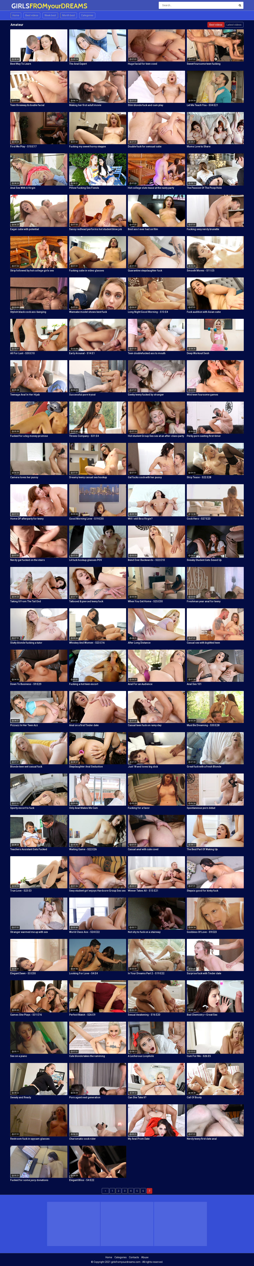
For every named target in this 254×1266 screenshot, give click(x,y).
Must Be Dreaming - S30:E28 (203, 725)
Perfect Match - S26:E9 (82, 1014)
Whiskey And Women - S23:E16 (87, 642)
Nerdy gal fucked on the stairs (27, 560)
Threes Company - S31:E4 (84, 436)
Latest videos (234, 24)
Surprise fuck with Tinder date (204, 973)
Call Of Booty (194, 1097)
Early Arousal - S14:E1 (82, 353)
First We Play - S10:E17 (23, 146)
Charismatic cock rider (82, 1138)
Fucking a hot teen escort (83, 684)
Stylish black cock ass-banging (28, 311)
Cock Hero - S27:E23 (198, 518)
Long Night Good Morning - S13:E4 (148, 311)
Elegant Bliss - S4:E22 (81, 1180)
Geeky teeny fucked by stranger (146, 394)
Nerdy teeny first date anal (202, 1138)
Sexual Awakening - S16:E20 (144, 1014)
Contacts (134, 1257)
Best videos (31, 15)
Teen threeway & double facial (27, 105)
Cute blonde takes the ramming (87, 1056)
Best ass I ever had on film (143, 229)
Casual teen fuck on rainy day (144, 725)
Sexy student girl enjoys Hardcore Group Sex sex (97, 890)
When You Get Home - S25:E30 (145, 601)
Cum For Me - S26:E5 (199, 1056)
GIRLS (20, 6)
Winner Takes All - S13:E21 (143, 890)
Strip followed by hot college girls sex (32, 270)
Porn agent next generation (84, 1097)
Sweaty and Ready (20, 1097)
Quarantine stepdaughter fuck (145, 270)
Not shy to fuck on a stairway (144, 932)
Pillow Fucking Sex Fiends (84, 187)
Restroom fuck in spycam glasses (30, 1138)
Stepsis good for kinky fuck (202, 890)
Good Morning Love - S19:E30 (86, 518)
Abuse (145, 1257)
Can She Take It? (137, 1097)
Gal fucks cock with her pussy (145, 477)
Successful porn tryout (82, 394)
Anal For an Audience (140, 684)
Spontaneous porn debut (201, 808)
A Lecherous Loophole (141, 1056)
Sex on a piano (18, 1056)
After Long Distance (139, 642)
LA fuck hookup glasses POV (85, 560)
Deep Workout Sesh (198, 353)
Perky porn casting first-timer (204, 436)
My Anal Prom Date (139, 1138)
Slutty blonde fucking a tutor (26, 642)
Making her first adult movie (85, 105)
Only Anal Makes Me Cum (83, 808)
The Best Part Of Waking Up (202, 849)
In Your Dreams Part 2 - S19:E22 (146, 973)
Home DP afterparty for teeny (27, 518)
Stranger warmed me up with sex (29, 932)
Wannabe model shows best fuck (88, 311)
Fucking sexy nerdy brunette (203, 229)
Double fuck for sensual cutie (144, 146)
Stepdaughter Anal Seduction (86, 766)
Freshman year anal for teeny (203, 601)
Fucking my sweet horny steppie (87, 146)
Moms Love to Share (198, 146)
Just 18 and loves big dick (143, 766)
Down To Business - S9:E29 (25, 684)
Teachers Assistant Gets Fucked (28, 849)
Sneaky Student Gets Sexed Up (204, 560)
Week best (50, 15)
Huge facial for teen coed (142, 63)
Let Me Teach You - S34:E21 (202, 105)
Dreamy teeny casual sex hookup (88, 477)
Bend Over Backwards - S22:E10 (146, 560)
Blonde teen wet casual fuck (26, 766)
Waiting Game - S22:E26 (83, 849)
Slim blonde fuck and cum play (145, 105)
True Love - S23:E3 (21, 890)
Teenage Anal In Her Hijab (25, 394)
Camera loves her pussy (24, 477)
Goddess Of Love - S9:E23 (202, 932)
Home (16, 15)
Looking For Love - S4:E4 (83, 973)
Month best (68, 15)
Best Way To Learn (20, 63)
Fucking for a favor (139, 808)
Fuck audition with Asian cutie (204, 311)
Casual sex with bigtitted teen (203, 642)
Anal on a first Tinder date (84, 725)
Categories (87, 15)
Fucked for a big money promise (29, 436)
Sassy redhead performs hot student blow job (95, 229)
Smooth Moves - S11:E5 (200, 270)
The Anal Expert (78, 63)
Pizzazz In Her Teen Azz (24, 725)
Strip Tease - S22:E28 (199, 477)
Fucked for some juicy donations (29, 1180)
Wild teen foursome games (202, 394)
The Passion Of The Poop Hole (204, 187)
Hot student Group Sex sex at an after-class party (156, 436)
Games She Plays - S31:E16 (26, 1014)
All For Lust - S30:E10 (22, 353)
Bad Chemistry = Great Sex (202, 1014)
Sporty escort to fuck (22, 808)
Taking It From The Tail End (25, 601)
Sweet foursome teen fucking (203, 63)
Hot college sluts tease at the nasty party (151, 187)
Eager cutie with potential (24, 229)
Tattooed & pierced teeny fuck (86, 601)
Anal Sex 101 (194, 684)
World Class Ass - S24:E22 (84, 932)
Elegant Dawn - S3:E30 (23, 973)
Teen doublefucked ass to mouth (146, 353)
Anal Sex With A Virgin (22, 187)
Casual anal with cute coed (143, 849)
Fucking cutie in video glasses (86, 270)
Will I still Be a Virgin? (140, 518)
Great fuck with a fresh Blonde (204, 766)
